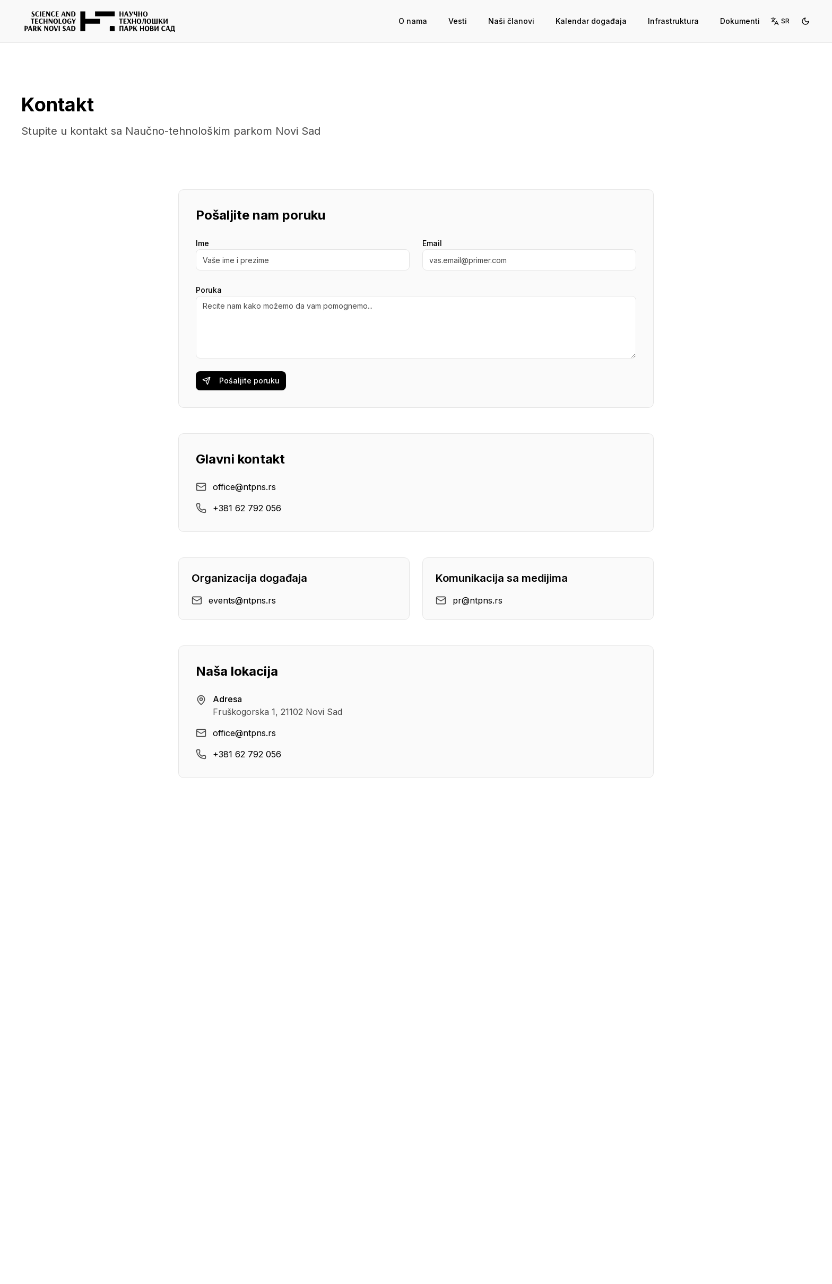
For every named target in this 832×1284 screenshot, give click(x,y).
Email (432, 243)
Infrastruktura (673, 20)
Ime (202, 243)
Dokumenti (740, 20)
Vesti (457, 20)
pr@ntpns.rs (477, 600)
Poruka (209, 289)
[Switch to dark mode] (805, 21)
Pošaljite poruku (241, 380)
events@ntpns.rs (242, 600)
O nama (412, 20)
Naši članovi (511, 20)
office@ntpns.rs (244, 487)
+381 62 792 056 (247, 508)
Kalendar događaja (591, 20)
